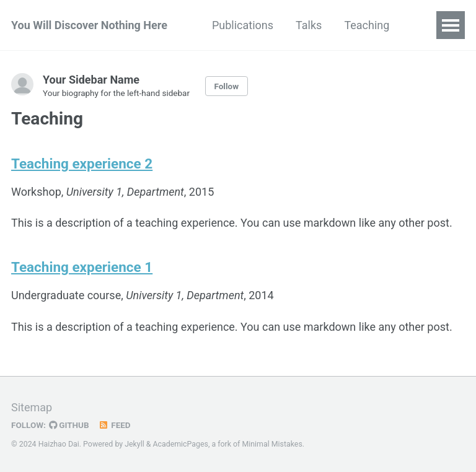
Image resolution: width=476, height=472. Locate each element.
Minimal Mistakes (272, 444)
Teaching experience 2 (81, 163)
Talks (309, 25)
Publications (242, 25)
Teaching (366, 25)
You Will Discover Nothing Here (89, 25)
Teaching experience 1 (81, 267)
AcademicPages (180, 444)
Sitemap (31, 407)
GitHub (69, 425)
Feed (115, 425)
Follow (226, 86)
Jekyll (134, 444)
